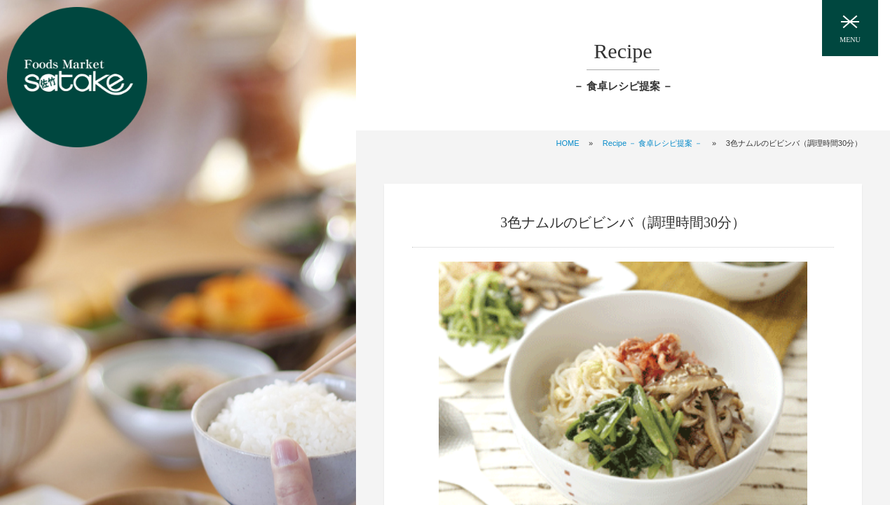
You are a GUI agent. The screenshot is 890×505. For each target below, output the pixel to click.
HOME (567, 143)
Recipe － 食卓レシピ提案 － (652, 143)
